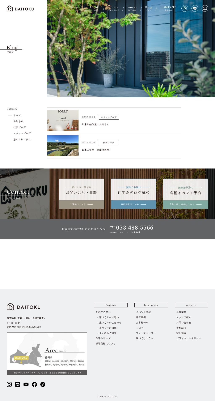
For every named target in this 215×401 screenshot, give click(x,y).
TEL (131, 227)
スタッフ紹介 (183, 317)
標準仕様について (105, 343)
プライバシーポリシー (188, 338)
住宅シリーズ (103, 338)
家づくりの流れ (108, 328)
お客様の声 (142, 322)
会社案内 (181, 312)
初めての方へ (103, 312)
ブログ (139, 328)
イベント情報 (143, 312)
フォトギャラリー (146, 333)
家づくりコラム (22, 139)
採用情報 (181, 333)
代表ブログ (19, 127)
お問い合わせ (183, 322)
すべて (17, 115)
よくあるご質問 (108, 333)
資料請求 (181, 328)
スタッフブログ (22, 133)
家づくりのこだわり (110, 322)
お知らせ (18, 121)
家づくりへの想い (109, 317)
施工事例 (141, 317)
